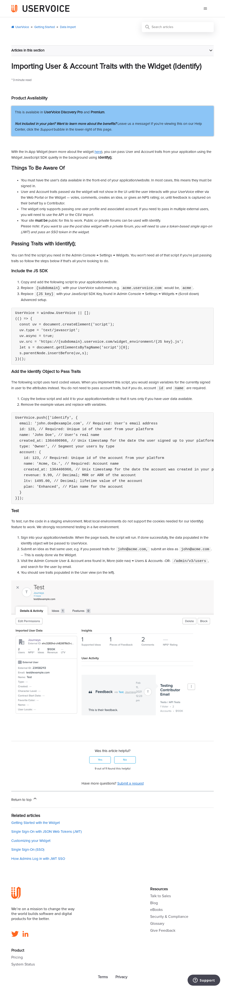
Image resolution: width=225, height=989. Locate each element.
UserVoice (22, 27)
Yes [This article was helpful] (100, 761)
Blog (154, 904)
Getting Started (44, 27)
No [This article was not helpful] (125, 761)
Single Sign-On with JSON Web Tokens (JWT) (46, 833)
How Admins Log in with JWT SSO (38, 860)
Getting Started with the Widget (35, 824)
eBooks (156, 911)
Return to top (24, 800)
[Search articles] (177, 27)
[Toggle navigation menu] (205, 8)
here (98, 152)
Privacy (121, 978)
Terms (103, 978)
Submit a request (130, 785)
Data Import (68, 27)
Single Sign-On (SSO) (27, 851)
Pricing (17, 958)
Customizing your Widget (30, 842)
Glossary (157, 925)
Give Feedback (162, 932)
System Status (23, 965)
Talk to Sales (160, 897)
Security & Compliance (169, 918)
